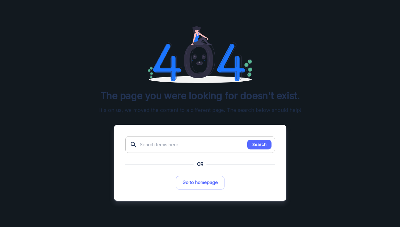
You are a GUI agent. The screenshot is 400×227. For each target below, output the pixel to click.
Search (259, 144)
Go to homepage (200, 182)
